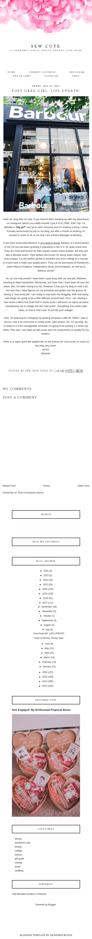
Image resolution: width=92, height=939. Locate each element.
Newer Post (9, 485)
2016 (44, 672)
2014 (44, 681)
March (47, 657)
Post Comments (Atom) (30, 492)
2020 (44, 589)
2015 (44, 676)
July (47, 629)
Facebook (52, 76)
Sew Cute (46, 47)
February (46, 662)
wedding (19, 870)
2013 (44, 686)
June (47, 643)
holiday (18, 862)
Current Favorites (42, 72)
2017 (44, 602)
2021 (45, 584)
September (47, 620)
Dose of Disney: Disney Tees (48, 638)
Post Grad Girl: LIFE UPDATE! (48, 633)
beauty (18, 846)
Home (11, 72)
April (47, 653)
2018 (45, 598)
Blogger (52, 904)
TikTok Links (22, 76)
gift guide (19, 858)
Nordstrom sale (22, 842)
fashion (18, 854)
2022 (45, 580)
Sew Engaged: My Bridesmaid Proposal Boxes (41, 709)
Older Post (83, 485)
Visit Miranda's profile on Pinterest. (29, 894)
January (47, 666)
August (47, 625)
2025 (46, 571)
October (47, 616)
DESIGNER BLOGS (61, 935)
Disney (18, 838)
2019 (44, 593)
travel (17, 866)
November (47, 611)
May (47, 648)
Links (76, 76)
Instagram (77, 72)
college (18, 850)
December (47, 606)
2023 (46, 575)
